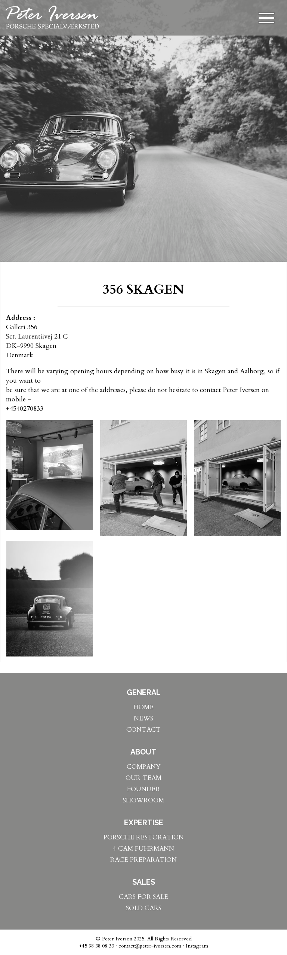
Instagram (197, 945)
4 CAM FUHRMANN (143, 848)
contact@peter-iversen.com (149, 945)
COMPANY (144, 766)
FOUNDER (143, 789)
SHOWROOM (143, 800)
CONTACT (143, 729)
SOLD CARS (143, 908)
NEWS (143, 718)
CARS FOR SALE (143, 897)
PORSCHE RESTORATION (144, 837)
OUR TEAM (143, 778)
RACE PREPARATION (143, 859)
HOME (143, 707)
